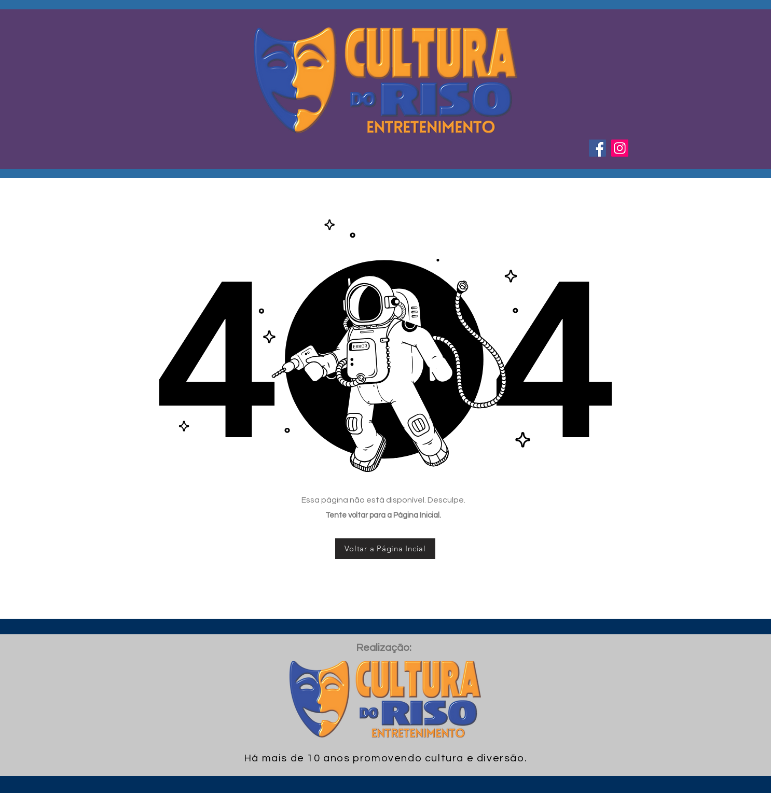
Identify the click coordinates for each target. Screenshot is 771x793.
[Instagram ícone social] (619, 148)
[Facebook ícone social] (597, 148)
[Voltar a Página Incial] (385, 548)
